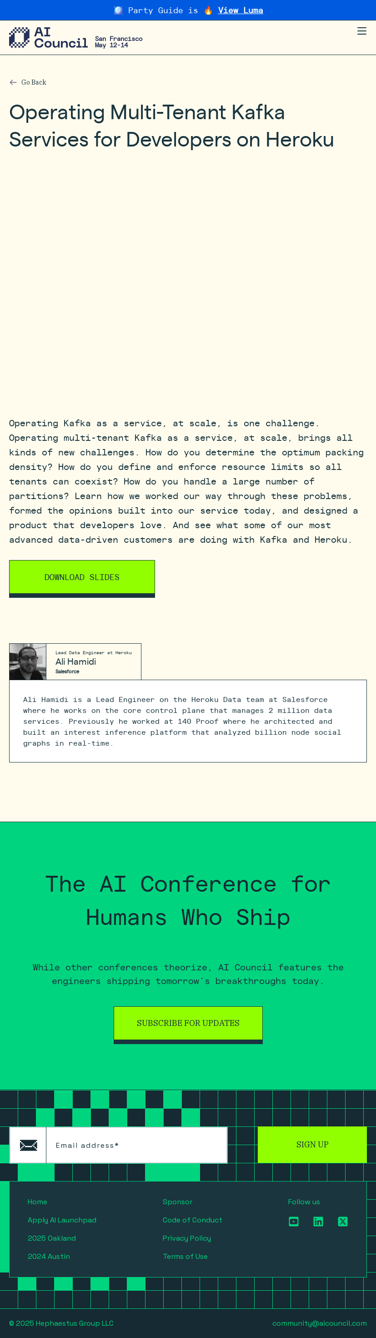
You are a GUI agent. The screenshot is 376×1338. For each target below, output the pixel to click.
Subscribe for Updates (188, 1023)
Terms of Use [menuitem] (185, 1256)
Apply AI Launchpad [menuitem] (62, 1220)
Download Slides (82, 576)
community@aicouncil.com (319, 1323)
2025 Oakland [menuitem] (52, 1238)
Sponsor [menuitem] (177, 1202)
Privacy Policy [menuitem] (187, 1238)
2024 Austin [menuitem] (49, 1256)
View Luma (240, 10)
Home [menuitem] (37, 1202)
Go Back (33, 82)
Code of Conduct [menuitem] (192, 1220)
